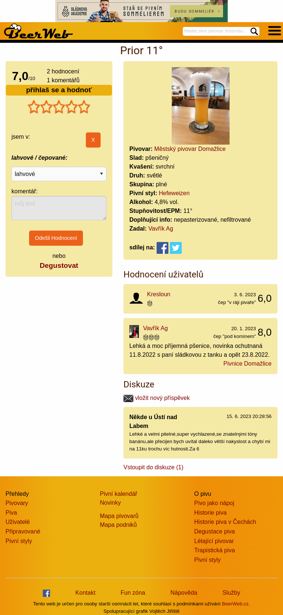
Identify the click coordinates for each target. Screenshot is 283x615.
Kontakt (85, 593)
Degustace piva (214, 531)
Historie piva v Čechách (225, 522)
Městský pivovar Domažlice (190, 149)
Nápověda (183, 593)
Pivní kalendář (118, 494)
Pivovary (17, 503)
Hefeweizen (174, 193)
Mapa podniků (118, 525)
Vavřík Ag (161, 228)
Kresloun (158, 294)
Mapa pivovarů (119, 516)
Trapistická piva (214, 550)
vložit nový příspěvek (156, 398)
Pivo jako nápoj (214, 503)
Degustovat (59, 265)
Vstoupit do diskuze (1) (153, 467)
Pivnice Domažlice (247, 363)
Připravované (23, 531)
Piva (11, 512)
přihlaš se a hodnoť (59, 90)
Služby (231, 593)
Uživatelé (18, 522)
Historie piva (210, 512)
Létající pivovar (214, 541)
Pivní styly (19, 541)
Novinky (110, 503)
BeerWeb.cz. (236, 604)
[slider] (59, 107)
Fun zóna (132, 593)
